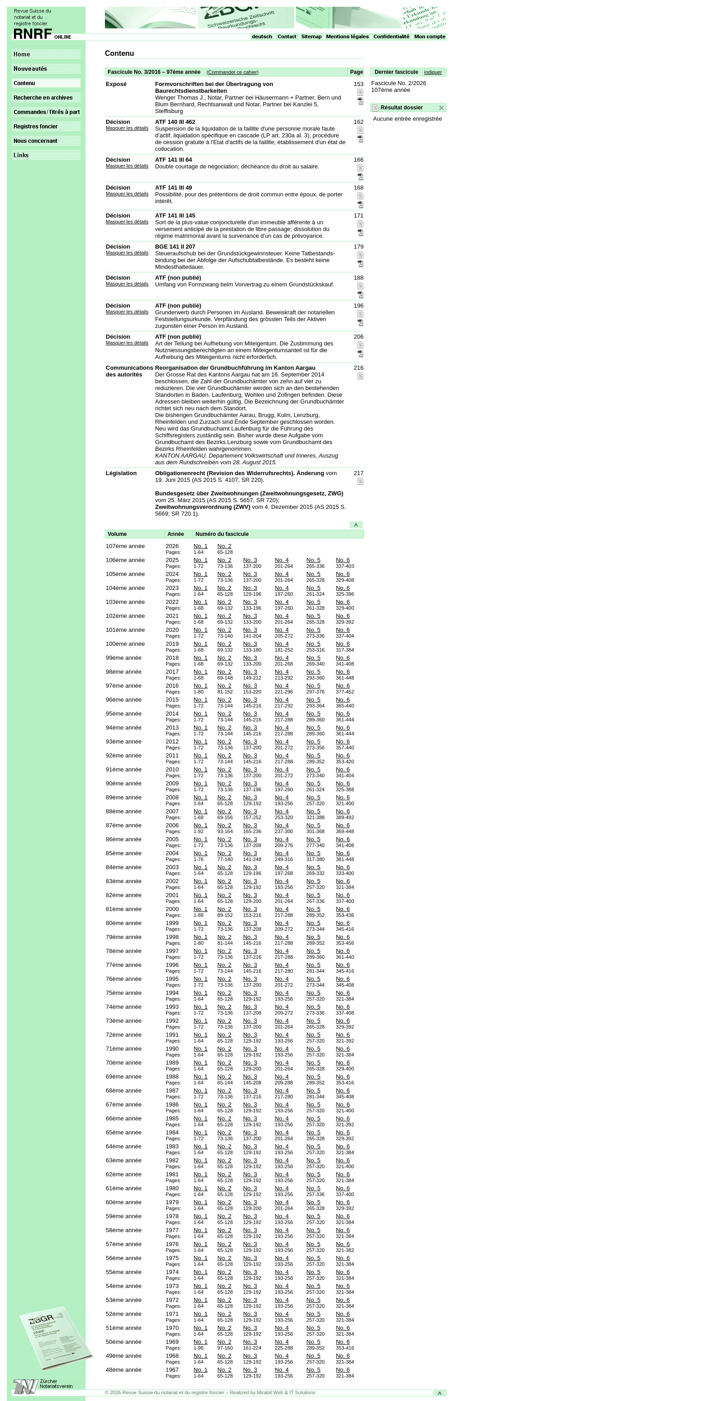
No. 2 (224, 546)
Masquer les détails (127, 128)
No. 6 (343, 560)
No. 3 (250, 560)
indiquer (433, 72)
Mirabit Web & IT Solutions (286, 1392)
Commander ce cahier (232, 72)
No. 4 (282, 560)
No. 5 (314, 560)
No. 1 (201, 546)
